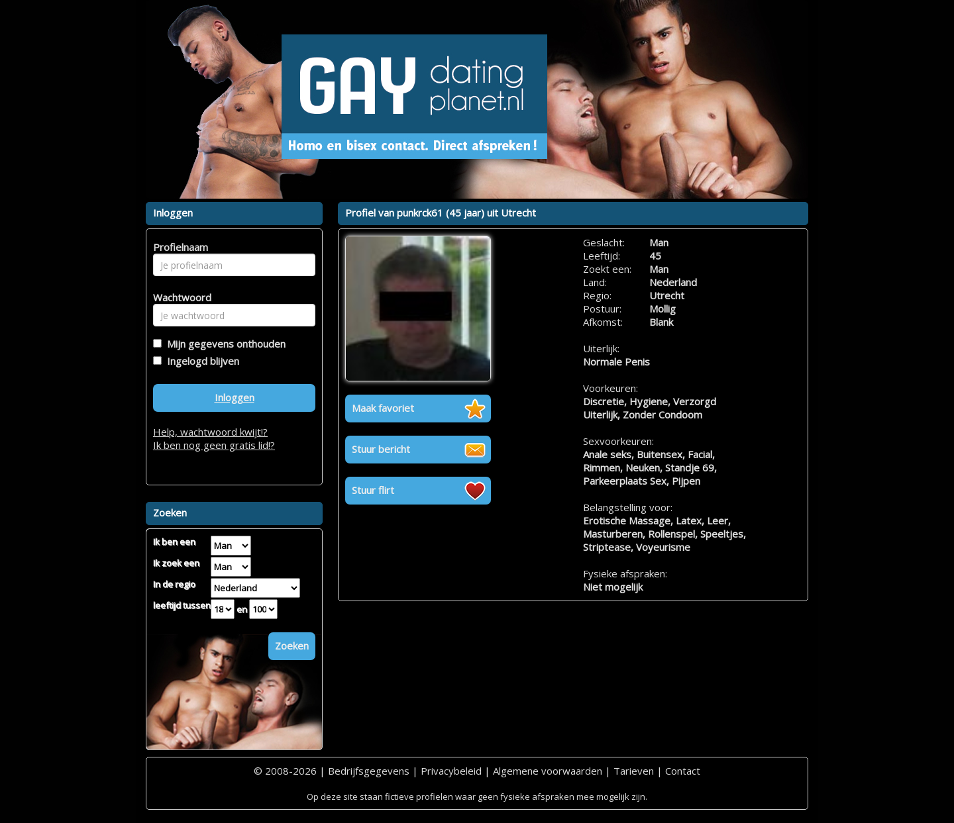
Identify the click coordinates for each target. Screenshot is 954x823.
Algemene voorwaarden (547, 770)
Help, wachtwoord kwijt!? (210, 431)
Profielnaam (178, 247)
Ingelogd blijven (200, 360)
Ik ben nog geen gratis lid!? (214, 445)
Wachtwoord (178, 297)
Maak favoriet (383, 407)
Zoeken (292, 645)
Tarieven (633, 770)
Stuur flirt (373, 490)
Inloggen (234, 397)
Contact (682, 770)
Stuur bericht (381, 449)
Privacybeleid (451, 770)
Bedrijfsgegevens (368, 770)
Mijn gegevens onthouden (224, 343)
